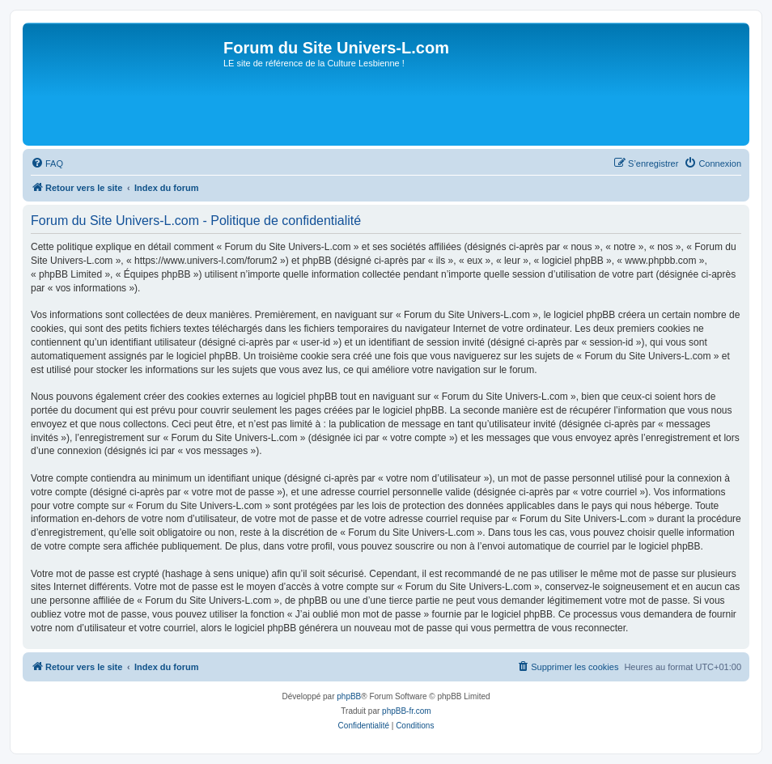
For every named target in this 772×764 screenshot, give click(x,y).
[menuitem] (47, 163)
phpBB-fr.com (406, 711)
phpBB (349, 696)
